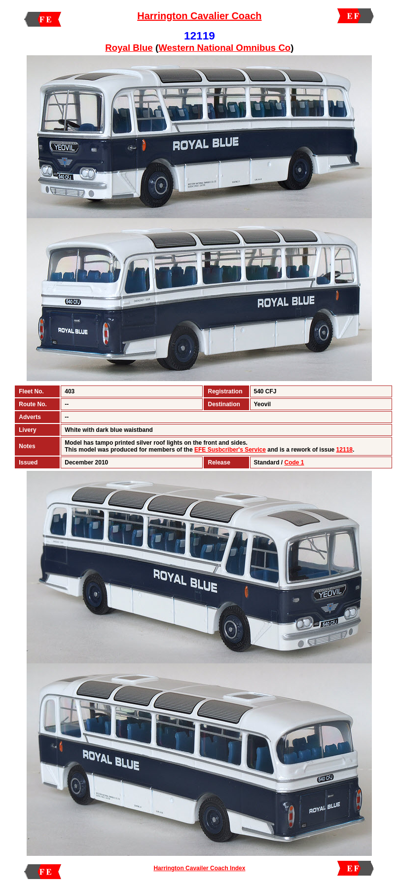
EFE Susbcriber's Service (230, 449)
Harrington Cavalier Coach (199, 15)
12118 (344, 449)
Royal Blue (128, 47)
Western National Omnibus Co (224, 47)
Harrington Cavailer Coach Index (199, 868)
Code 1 (294, 462)
